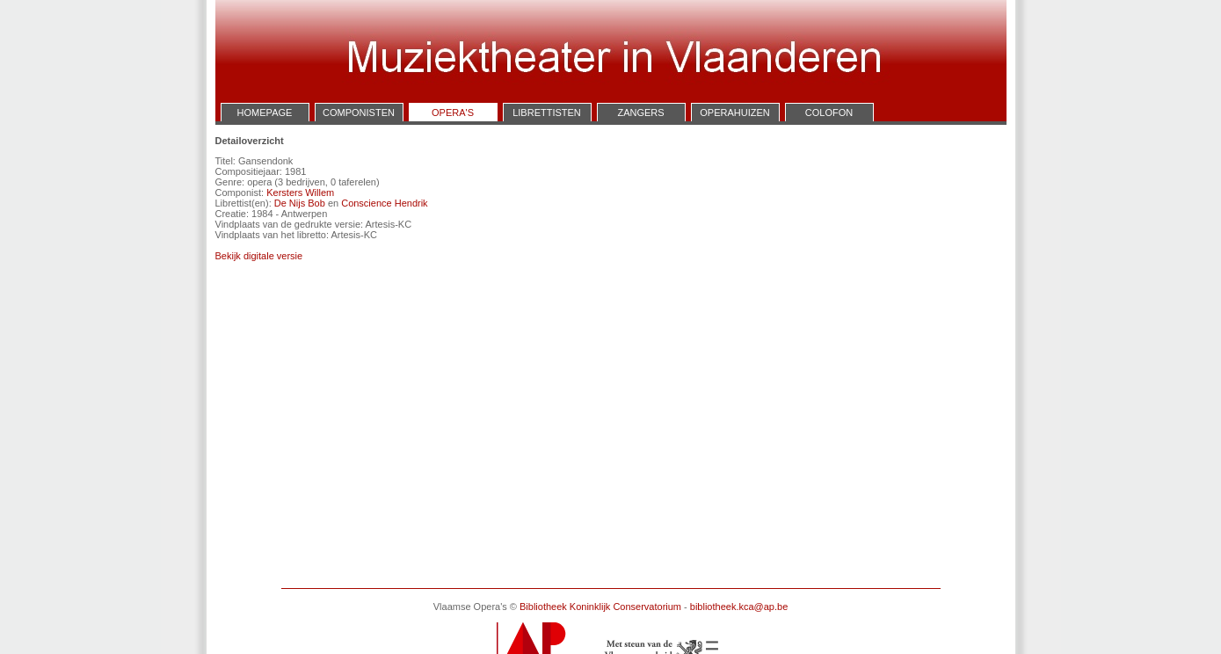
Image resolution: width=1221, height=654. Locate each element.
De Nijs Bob (299, 203)
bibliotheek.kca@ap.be (739, 606)
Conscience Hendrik (384, 203)
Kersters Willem (300, 192)
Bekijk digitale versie (259, 256)
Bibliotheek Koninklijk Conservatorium (600, 606)
